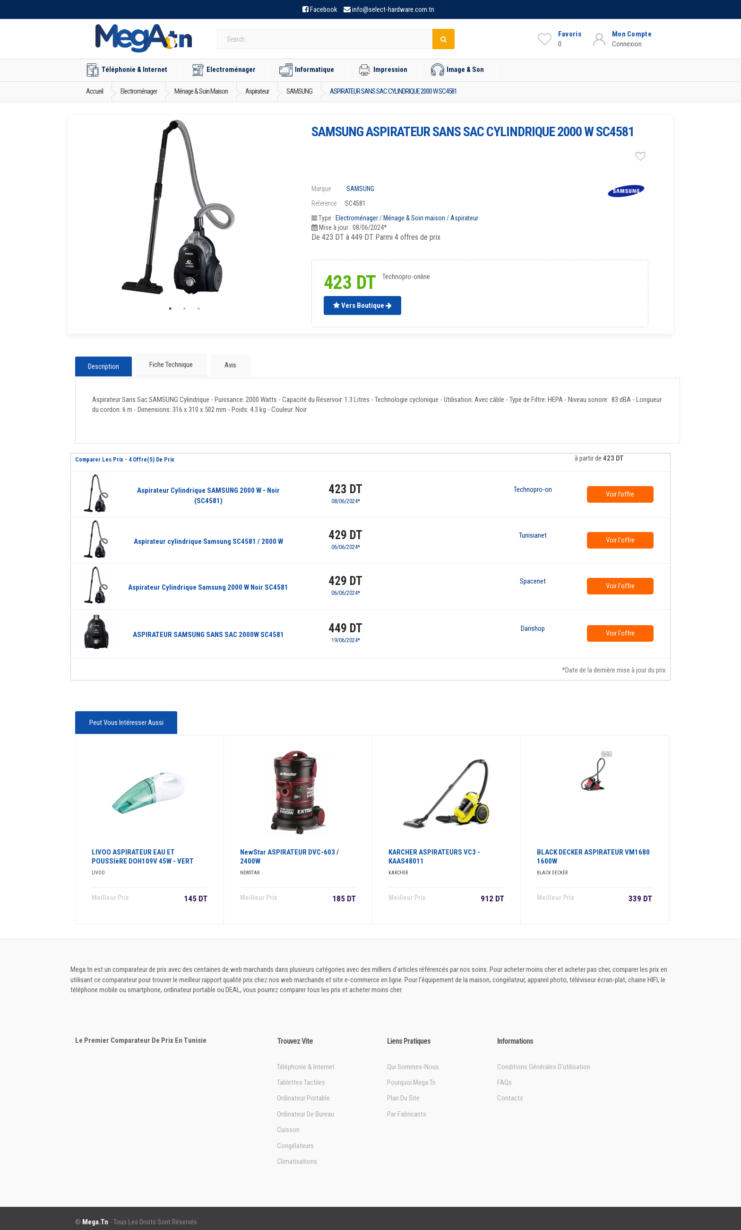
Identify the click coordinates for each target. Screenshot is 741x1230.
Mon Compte (632, 34)
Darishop (533, 625)
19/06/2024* (345, 637)
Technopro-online (532, 486)
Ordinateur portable (303, 1091)
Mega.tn (95, 1215)
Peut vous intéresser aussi (125, 718)
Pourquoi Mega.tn (411, 1076)
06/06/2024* (345, 544)
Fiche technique (170, 364)
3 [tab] (198, 309)
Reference (323, 203)
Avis (228, 364)
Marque (321, 188)
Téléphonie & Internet (126, 70)
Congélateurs (295, 1139)
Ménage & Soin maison (414, 218)
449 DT (345, 625)
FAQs (504, 1076)
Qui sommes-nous (413, 1060)
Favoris (569, 34)
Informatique (306, 70)
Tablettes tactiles (301, 1076)
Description (103, 364)
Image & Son (457, 70)
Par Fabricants (406, 1107)
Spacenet (533, 578)
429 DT (345, 532)
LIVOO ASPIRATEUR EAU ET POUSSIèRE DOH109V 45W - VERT (143, 850)
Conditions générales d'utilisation (543, 1060)
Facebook (323, 9)
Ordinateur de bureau (305, 1107)
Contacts (510, 1091)
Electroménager (223, 70)
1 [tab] (170, 309)
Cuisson (288, 1123)
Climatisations (297, 1155)
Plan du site (403, 1091)
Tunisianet (533, 532)
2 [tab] (184, 309)
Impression (382, 70)
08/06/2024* (345, 498)
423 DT (345, 486)
